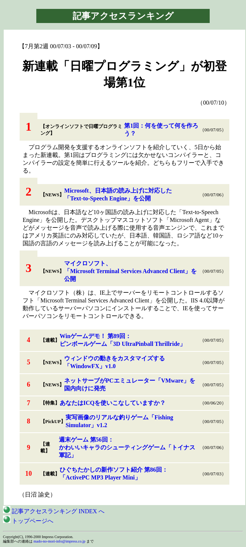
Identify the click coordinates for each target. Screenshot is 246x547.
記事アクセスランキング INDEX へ (53, 511)
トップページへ (28, 521)
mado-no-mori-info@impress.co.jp (60, 541)
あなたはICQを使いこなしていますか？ (113, 403)
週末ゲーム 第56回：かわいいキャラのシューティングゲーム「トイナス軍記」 (127, 447)
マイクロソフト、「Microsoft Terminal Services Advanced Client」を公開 (130, 271)
